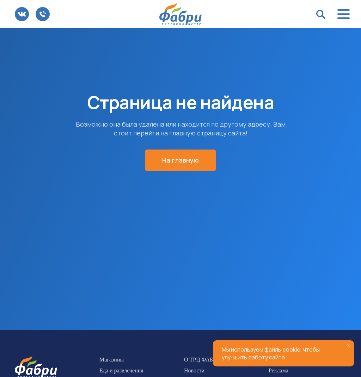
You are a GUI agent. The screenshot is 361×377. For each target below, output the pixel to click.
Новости (194, 370)
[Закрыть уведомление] (348, 345)
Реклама (278, 370)
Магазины (111, 360)
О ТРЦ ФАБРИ (202, 360)
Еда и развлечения (121, 370)
